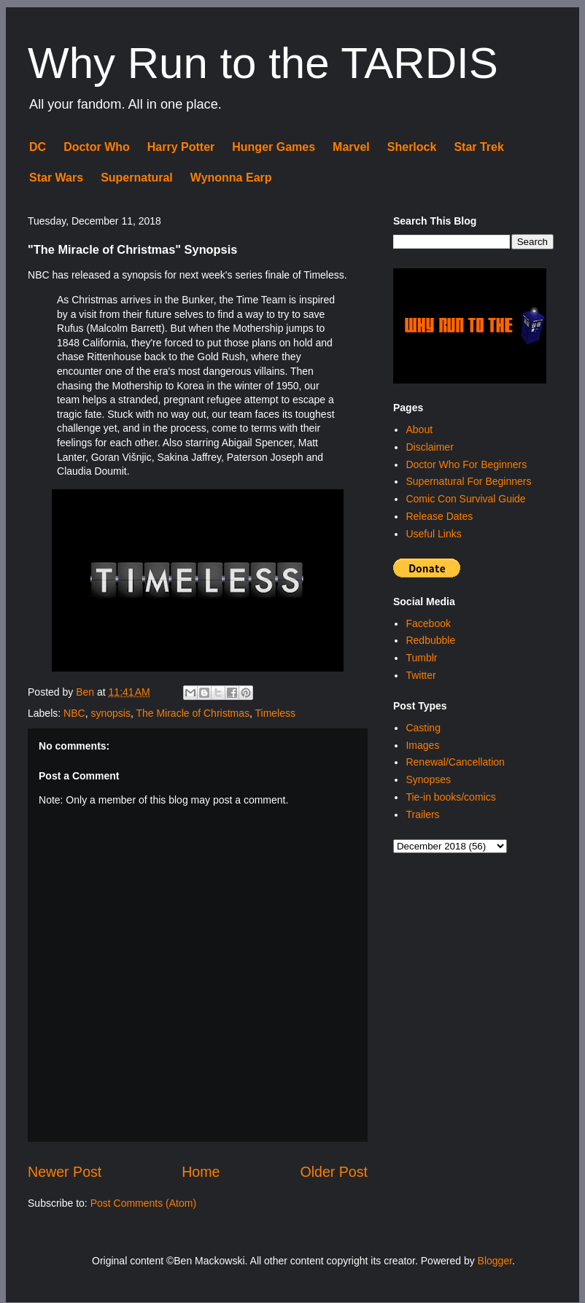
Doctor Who (96, 147)
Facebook (428, 623)
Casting (423, 728)
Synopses (428, 779)
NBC (74, 713)
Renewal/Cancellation (455, 762)
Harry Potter (180, 147)
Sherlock (412, 147)
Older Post (334, 1172)
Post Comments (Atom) (143, 1203)
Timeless (275, 713)
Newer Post (64, 1172)
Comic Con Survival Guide (465, 499)
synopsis (110, 713)
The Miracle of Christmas (192, 713)
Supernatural (137, 177)
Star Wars (56, 177)
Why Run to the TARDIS (263, 63)
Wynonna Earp (231, 177)
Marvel (351, 147)
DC (37, 147)
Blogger (495, 1261)
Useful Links (433, 534)
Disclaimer (429, 447)
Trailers (422, 814)
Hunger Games (273, 147)
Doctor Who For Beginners (466, 464)
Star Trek (478, 147)
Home (201, 1172)
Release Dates (439, 516)
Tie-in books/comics (450, 797)
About (419, 429)
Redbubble (430, 640)
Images (422, 745)
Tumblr (421, 658)
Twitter (420, 675)
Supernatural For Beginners (468, 481)
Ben (86, 692)
